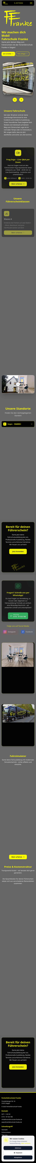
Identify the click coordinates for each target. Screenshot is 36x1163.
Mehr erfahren (25, 1143)
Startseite (5, 1130)
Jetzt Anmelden (18, 553)
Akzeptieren (18, 1157)
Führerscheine (6, 1132)
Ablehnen (18, 1148)
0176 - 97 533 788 (7, 1117)
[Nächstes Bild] (21, 100)
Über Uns (4, 1135)
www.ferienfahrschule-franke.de (12, 1122)
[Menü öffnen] (31, 3)
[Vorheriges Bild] (14, 100)
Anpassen (18, 1153)
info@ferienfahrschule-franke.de (12, 1119)
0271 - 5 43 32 (6, 1114)
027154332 (18, 3)
